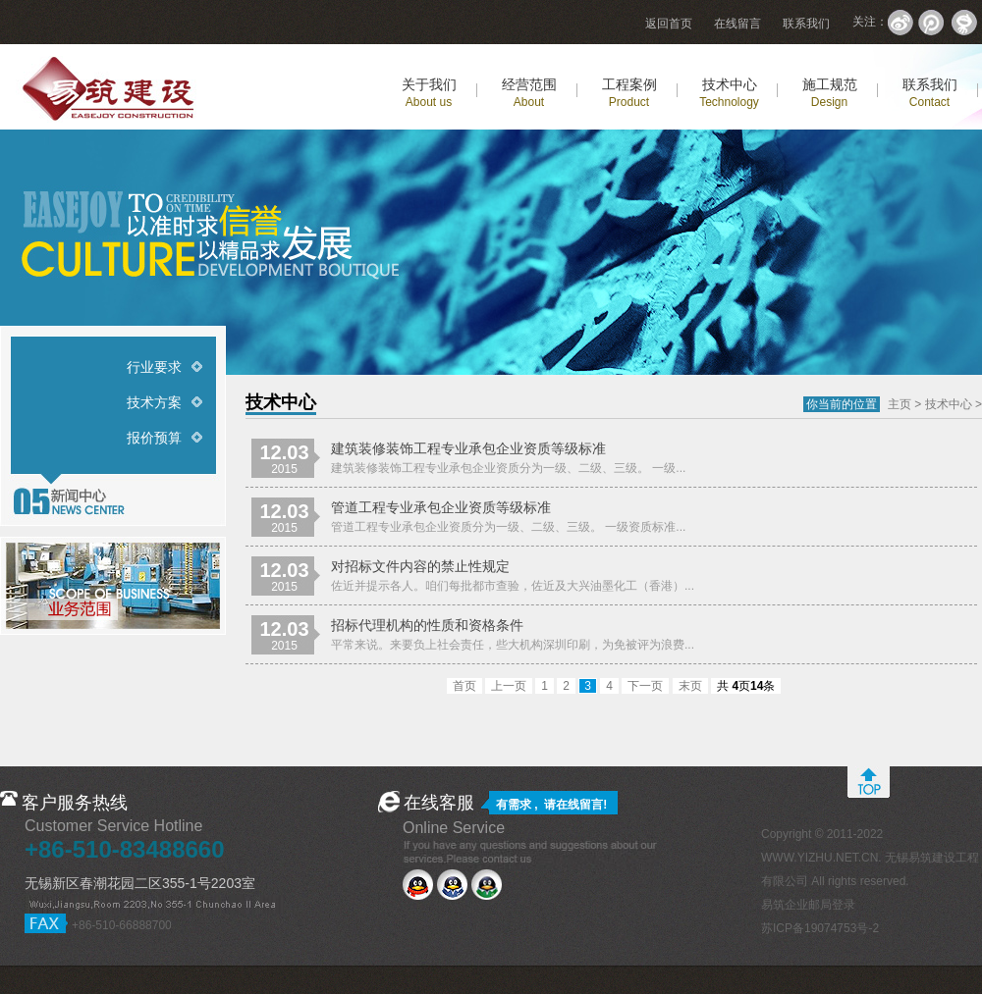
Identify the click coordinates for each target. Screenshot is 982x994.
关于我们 (429, 93)
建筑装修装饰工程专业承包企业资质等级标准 (468, 448)
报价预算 (154, 437)
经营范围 (529, 93)
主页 (899, 404)
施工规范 (829, 93)
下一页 (645, 686)
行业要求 (154, 367)
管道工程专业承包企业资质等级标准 (441, 507)
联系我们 (806, 23)
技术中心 (729, 93)
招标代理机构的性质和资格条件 (427, 625)
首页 (464, 686)
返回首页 (668, 23)
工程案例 (629, 93)
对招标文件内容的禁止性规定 (420, 566)
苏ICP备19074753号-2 (820, 928)
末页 (690, 686)
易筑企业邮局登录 (808, 905)
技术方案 (154, 402)
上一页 (508, 686)
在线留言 (737, 23)
